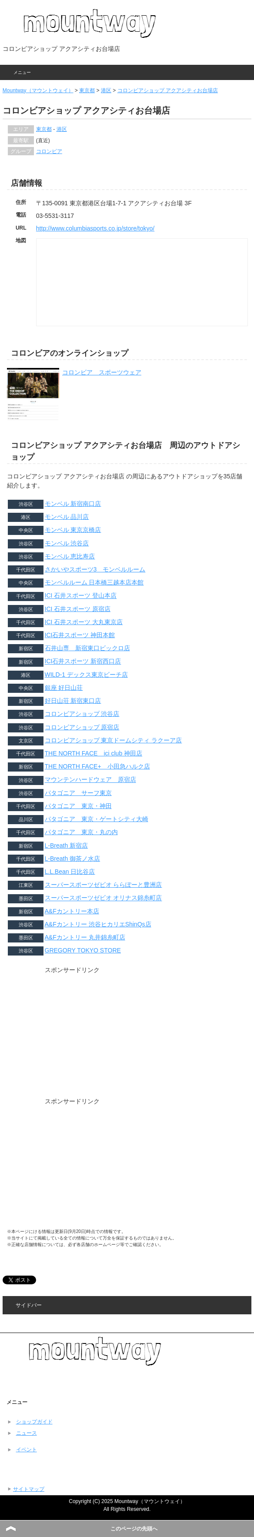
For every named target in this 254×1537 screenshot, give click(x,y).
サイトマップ (28, 1489)
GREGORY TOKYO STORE (83, 950)
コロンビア (49, 151)
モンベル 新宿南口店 (73, 503)
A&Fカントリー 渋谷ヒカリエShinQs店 (98, 924)
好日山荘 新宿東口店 (73, 700)
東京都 (87, 90)
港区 (106, 90)
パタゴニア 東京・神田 (78, 805)
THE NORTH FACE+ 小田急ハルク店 (97, 766)
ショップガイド (34, 1422)
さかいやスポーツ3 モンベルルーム (95, 569)
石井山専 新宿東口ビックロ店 (87, 648)
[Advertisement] (72, 1038)
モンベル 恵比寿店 (70, 556)
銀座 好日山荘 (64, 687)
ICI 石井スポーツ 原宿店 (78, 608)
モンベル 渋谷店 (67, 543)
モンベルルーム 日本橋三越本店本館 (94, 582)
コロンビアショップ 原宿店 (82, 727)
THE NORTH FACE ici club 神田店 (94, 753)
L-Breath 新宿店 (66, 845)
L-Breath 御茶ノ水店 (72, 858)
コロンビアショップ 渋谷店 (82, 713)
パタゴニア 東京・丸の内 (81, 832)
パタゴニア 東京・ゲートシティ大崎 (96, 818)
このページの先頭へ (133, 1529)
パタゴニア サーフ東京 (78, 792)
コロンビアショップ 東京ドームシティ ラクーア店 (113, 740)
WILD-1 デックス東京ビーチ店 (86, 674)
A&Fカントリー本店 (72, 911)
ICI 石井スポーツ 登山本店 (81, 595)
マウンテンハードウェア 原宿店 (90, 779)
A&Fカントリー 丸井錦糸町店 (85, 937)
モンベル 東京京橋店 (73, 529)
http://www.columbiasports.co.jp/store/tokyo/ (95, 228)
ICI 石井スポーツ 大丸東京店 (84, 621)
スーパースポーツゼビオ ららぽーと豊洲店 (103, 884)
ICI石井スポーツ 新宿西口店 (83, 661)
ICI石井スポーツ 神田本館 (80, 635)
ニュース (26, 1433)
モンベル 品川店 (67, 516)
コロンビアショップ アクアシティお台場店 (167, 90)
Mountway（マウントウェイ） (38, 90)
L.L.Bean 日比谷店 (70, 871)
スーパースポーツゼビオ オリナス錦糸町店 (103, 898)
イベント (26, 1450)
